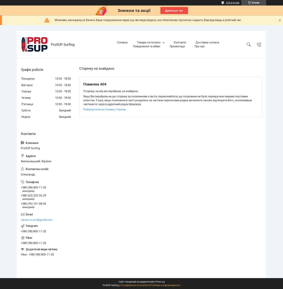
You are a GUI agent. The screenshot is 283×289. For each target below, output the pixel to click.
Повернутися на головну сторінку (104, 109)
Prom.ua (160, 281)
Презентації (177, 46)
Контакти (180, 42)
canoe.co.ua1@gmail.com (37, 219)
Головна (122, 42)
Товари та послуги (149, 42)
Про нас (200, 46)
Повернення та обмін (146, 46)
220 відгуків (232, 2)
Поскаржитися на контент (134, 285)
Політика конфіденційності (165, 285)
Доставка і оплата (207, 42)
